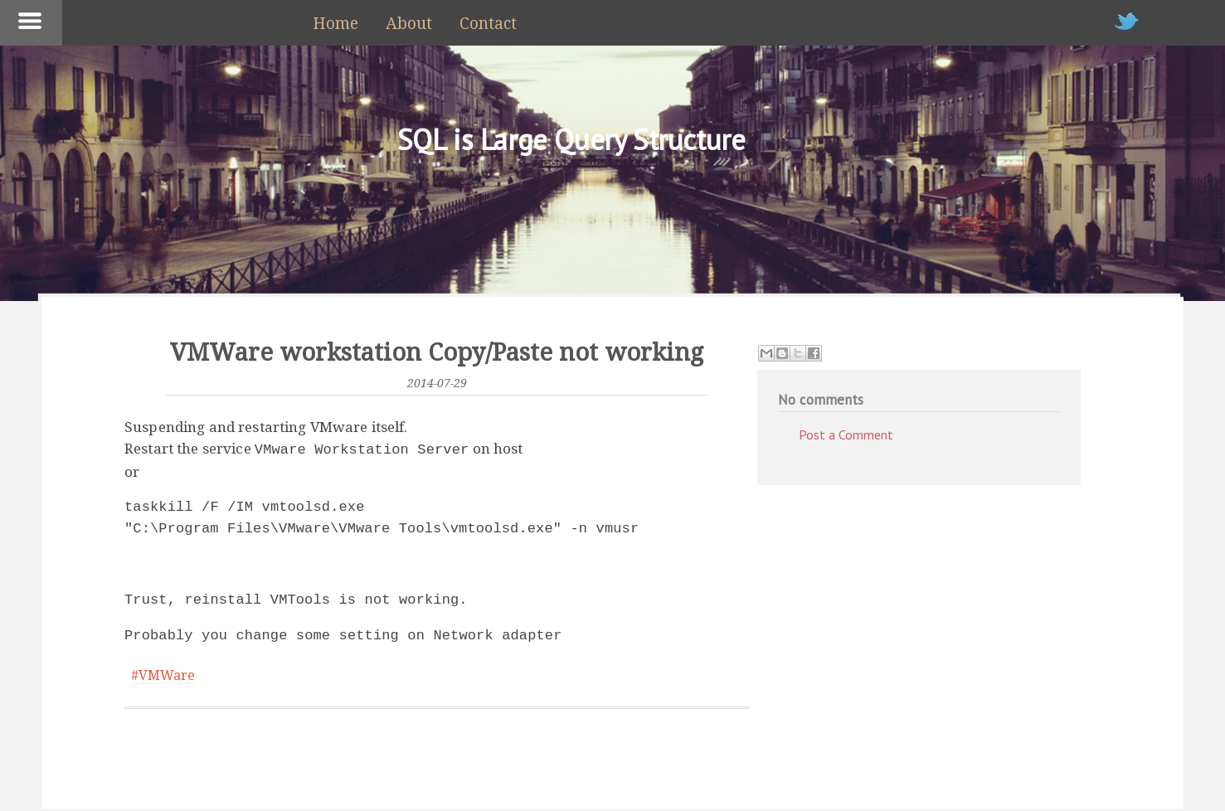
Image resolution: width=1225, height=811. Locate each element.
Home (335, 23)
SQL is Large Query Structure (571, 139)
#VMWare (163, 674)
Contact (488, 23)
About (409, 23)
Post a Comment (846, 434)
